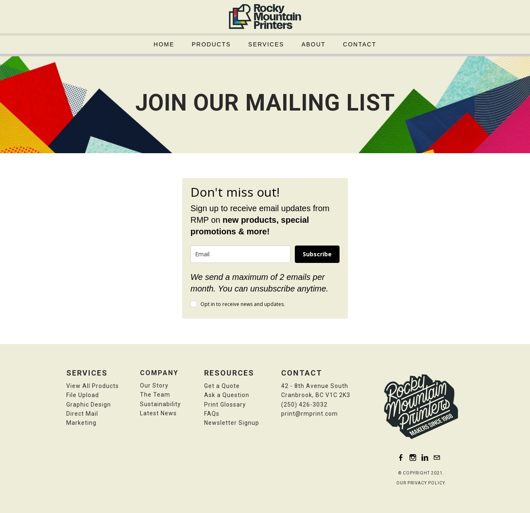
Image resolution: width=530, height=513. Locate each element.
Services (266, 44)
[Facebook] (401, 457)
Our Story (154, 385)
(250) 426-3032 (304, 404)
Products (211, 44)
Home (164, 44)
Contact (359, 44)
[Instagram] (413, 457)
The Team (155, 394)
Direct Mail (82, 413)
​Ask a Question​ (226, 395)
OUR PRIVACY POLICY (420, 483)
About (313, 44)
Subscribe (317, 254)
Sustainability (160, 404)
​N (231, 422)
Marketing (81, 422)
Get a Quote (222, 386)
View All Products (92, 386)
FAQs (211, 413)
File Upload (82, 395)
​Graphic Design (88, 404)
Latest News (158, 413)
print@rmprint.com (309, 413)
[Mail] (437, 457)
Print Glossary (225, 404)
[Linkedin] (425, 457)
